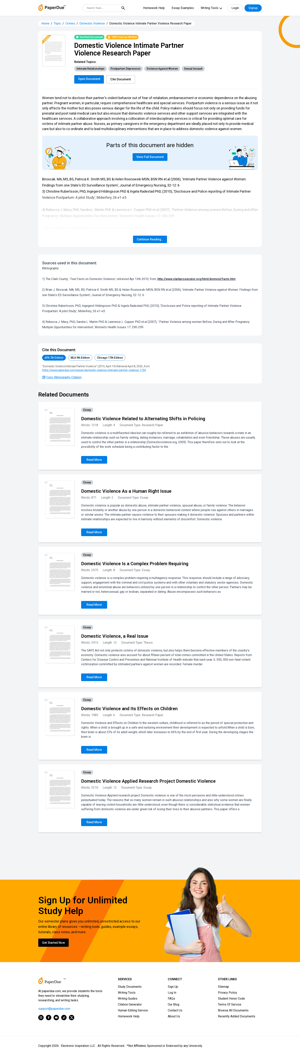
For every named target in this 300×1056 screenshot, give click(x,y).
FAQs (171, 999)
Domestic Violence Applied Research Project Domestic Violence (148, 781)
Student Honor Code (231, 999)
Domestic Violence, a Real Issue (114, 636)
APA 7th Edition (54, 357)
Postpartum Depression (125, 68)
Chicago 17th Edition (110, 357)
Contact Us (175, 1010)
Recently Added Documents (236, 1016)
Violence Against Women (162, 68)
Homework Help (154, 8)
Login (235, 8)
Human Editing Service (133, 1010)
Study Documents (130, 987)
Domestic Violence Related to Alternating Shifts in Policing (143, 419)
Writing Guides (127, 999)
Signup (253, 8)
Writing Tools (209, 8)
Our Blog (173, 1004)
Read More (94, 460)
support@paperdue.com (54, 1009)
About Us (174, 1016)
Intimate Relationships (90, 68)
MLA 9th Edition (80, 357)
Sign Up (173, 987)
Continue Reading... (150, 239)
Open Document (89, 79)
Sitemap (223, 987)
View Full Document (150, 157)
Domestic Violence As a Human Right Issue (126, 491)
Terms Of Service (229, 1004)
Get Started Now (53, 943)
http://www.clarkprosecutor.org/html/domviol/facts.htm (196, 279)
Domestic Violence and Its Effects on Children (129, 709)
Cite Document (121, 79)
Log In (172, 993)
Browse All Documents (233, 1010)
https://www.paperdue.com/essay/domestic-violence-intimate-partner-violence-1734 (94, 370)
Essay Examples (183, 8)
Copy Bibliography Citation (62, 377)
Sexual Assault (193, 68)
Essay (87, 410)
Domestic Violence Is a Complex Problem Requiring (134, 564)
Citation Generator (130, 1004)
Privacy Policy (227, 993)
